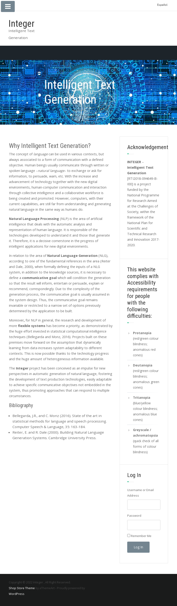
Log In (138, 547)
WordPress (16, 594)
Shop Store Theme (22, 588)
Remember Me (141, 536)
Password (134, 515)
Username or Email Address (140, 493)
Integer (21, 23)
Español (162, 5)
